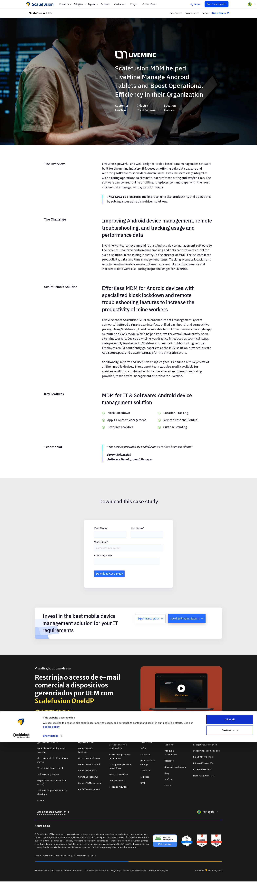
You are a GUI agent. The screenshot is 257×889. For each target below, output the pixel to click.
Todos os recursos (118, 787)
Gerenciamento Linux (88, 777)
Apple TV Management (89, 789)
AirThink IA (131, 844)
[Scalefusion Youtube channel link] (207, 725)
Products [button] (65, 4)
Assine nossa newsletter (52, 812)
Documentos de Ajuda (175, 767)
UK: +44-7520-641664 (203, 763)
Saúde (143, 748)
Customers (119, 4)
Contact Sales (149, 4)
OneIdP (40, 800)
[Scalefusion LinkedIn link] (195, 725)
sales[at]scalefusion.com (205, 744)
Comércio (145, 770)
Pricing (204, 13)
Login (195, 4)
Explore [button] (93, 4)
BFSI (142, 783)
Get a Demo (219, 13)
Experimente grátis (216, 4)
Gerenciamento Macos (89, 758)
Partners (104, 4)
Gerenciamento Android (89, 764)
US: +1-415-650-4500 (203, 757)
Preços (134, 4)
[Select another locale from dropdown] (251, 4)
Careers (168, 785)
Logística (144, 777)
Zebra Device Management (50, 768)
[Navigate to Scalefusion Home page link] (47, 725)
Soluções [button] (80, 4)
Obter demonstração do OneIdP (54, 711)
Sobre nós (170, 744)
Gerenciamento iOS (87, 770)
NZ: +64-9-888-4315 (202, 769)
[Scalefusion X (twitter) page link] (220, 725)
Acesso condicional (118, 774)
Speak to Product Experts (186, 619)
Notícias (168, 779)
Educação (145, 754)
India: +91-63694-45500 (204, 775)
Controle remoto (117, 780)
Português (210, 812)
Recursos (169, 761)
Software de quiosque (48, 774)
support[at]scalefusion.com (206, 751)
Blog (167, 773)
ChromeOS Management (90, 783)
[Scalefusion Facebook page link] (216, 725)
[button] (175, 13)
